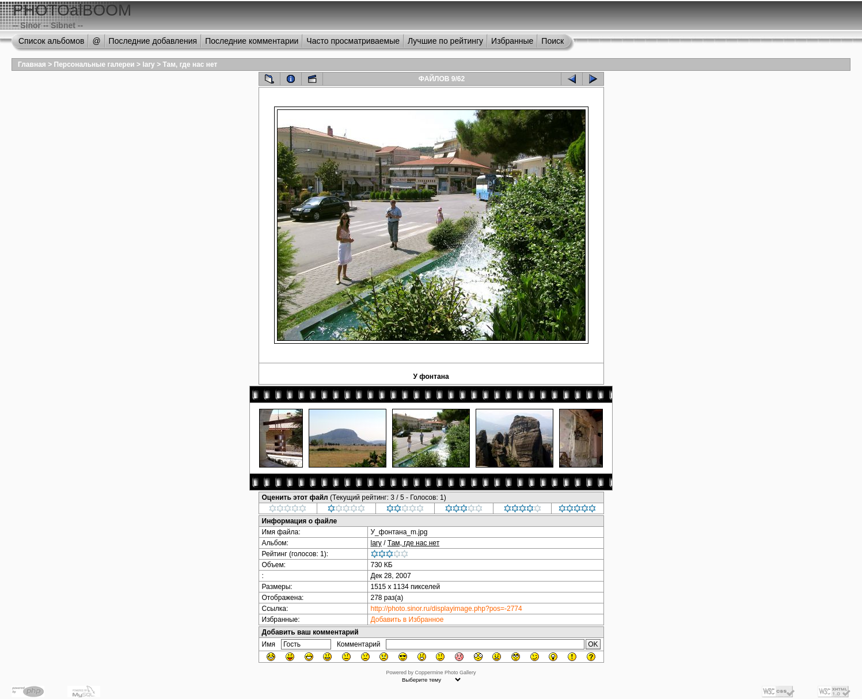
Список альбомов (51, 40)
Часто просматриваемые (353, 40)
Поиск (552, 40)
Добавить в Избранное (407, 620)
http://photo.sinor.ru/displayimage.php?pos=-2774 (446, 609)
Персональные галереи (94, 64)
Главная (32, 64)
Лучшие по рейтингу (445, 40)
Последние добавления (153, 40)
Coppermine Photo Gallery (445, 672)
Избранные (512, 40)
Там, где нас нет (189, 64)
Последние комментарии (251, 40)
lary (148, 64)
